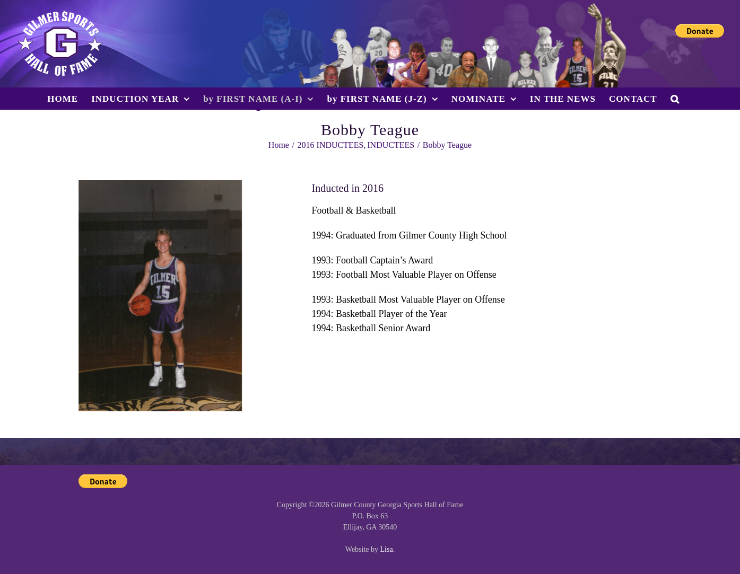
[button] (675, 98)
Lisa (386, 549)
